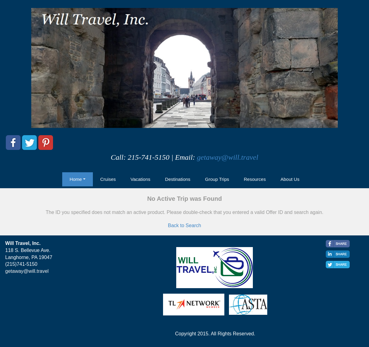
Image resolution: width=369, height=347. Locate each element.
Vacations (140, 179)
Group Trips (217, 179)
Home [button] (76, 179)
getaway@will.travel (227, 157)
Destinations (178, 179)
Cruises (108, 179)
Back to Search (184, 225)
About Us (289, 179)
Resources (255, 179)
